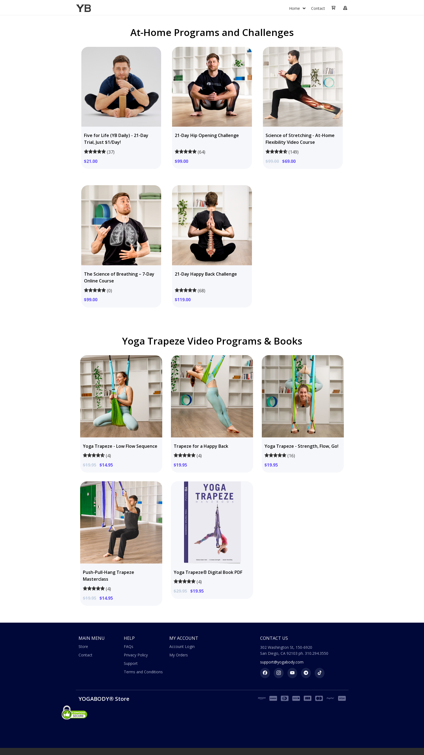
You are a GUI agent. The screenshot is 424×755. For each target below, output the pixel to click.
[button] (333, 8)
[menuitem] (297, 8)
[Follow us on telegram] (306, 673)
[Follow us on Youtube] (292, 673)
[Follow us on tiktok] (319, 673)
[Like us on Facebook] (265, 673)
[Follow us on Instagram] (278, 673)
